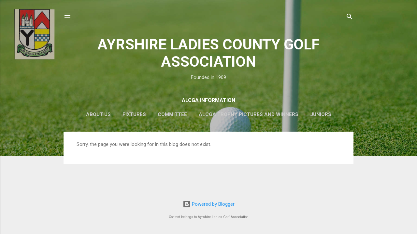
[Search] (349, 18)
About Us (98, 114)
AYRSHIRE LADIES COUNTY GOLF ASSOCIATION (208, 53)
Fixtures (134, 114)
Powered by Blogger (209, 204)
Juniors (320, 114)
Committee (172, 114)
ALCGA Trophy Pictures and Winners (248, 114)
